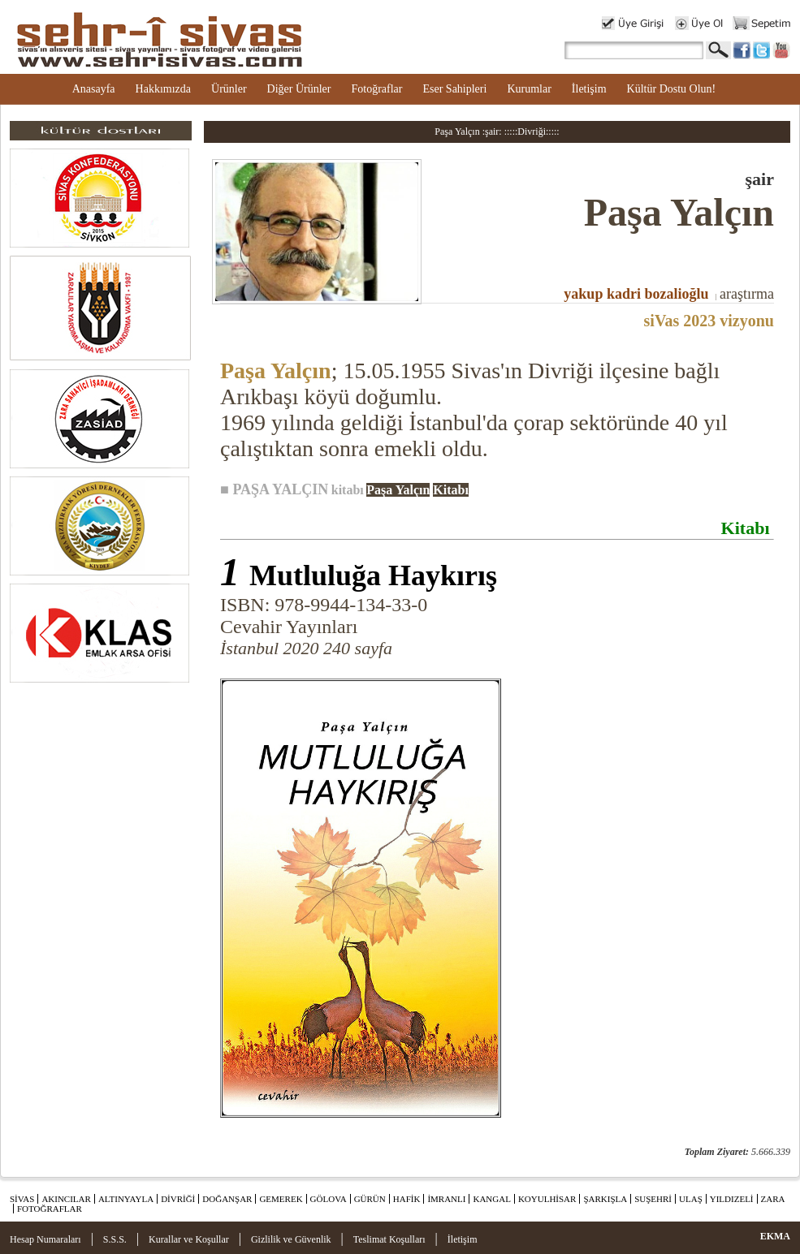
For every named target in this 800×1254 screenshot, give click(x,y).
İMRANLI (446, 1199)
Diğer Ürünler (299, 89)
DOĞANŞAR (227, 1199)
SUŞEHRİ (653, 1199)
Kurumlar (529, 89)
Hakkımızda (163, 89)
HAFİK (407, 1199)
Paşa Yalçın (275, 370)
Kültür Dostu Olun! (671, 89)
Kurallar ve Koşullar (189, 1239)
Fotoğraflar (376, 89)
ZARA (773, 1199)
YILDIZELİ (732, 1199)
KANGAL (491, 1199)
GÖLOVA (328, 1199)
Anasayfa (93, 89)
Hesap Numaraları (45, 1239)
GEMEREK (280, 1199)
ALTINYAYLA (126, 1199)
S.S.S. (115, 1239)
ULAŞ (691, 1199)
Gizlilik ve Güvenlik (291, 1239)
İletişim (589, 89)
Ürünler (229, 89)
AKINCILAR (66, 1199)
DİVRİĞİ (178, 1199)
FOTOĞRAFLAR (49, 1208)
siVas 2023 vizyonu (709, 321)
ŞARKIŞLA (605, 1199)
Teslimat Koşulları (389, 1239)
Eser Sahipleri (454, 89)
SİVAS (22, 1199)
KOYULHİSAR (547, 1199)
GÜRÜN (370, 1199)
